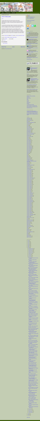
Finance (28, 138)
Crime (27, 125)
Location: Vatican (29, 215)
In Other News (7, 12)
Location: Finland (29, 182)
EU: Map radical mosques (31, 294)
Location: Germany (29, 184)
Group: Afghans (29, 140)
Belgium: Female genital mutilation (33, 344)
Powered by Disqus (29, 59)
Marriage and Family (29, 217)
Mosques (28, 103)
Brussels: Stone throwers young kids (33, 328)
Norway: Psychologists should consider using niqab (32, 378)
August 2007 (30, 253)
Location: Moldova (29, 198)
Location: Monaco (29, 199)
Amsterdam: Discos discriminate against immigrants (32, 271)
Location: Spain (29, 210)
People (28, 101)
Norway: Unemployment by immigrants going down (32, 300)
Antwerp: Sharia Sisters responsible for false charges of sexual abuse (34, 79)
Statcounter (28, 417)
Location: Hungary (29, 186)
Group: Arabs (28, 141)
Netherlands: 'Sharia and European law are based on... (33, 355)
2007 (28, 247)
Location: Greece (29, 185)
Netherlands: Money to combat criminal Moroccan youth (32, 332)
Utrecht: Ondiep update (6, 16)
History (28, 155)
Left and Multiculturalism (30, 169)
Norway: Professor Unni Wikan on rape (32, 89)
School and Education (30, 231)
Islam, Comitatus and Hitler (32, 373)
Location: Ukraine (29, 213)
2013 (28, 240)
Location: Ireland (29, 188)
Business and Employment (30, 122)
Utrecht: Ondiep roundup (8, 37)
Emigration (28, 135)
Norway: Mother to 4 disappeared (32, 306)
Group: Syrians (29, 150)
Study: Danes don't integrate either (33, 341)
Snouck (18, 35)
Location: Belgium (29, 173)
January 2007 (30, 412)
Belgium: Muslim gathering (32, 345)
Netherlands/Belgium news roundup (33, 387)
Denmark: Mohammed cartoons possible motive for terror (32, 365)
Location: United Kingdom (30, 214)
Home (3, 12)
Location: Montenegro (30, 200)
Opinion (28, 224)
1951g (29, 32)
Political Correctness (29, 226)
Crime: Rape (28, 126)
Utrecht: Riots (14, 37)
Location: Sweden (29, 211)
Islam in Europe (5, 4)
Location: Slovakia (29, 209)
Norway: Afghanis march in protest (33, 313)
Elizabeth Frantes (31, 39)
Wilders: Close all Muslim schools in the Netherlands (33, 400)
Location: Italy (29, 189)
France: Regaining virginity (32, 398)
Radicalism (28, 229)
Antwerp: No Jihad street (31, 278)
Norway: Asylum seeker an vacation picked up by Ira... (33, 336)
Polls (27, 228)
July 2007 (29, 254)
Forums (28, 100)
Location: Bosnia (29, 174)
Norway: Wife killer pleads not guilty (33, 277)
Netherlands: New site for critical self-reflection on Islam (34, 69)
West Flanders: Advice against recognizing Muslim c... (32, 262)
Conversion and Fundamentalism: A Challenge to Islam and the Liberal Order (32, 111)
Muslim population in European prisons (32, 106)
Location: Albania (29, 170)
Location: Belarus (29, 172)
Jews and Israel (29, 167)
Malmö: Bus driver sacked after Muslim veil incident (32, 396)
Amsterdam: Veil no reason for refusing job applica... (32, 349)
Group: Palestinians (29, 148)
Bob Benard (30, 45)
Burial (27, 121)
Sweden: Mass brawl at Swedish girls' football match (32, 352)
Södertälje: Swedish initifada (32, 384)
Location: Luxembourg (30, 195)
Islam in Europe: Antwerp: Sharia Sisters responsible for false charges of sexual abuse (32, 37)
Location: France (29, 183)
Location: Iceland (29, 187)
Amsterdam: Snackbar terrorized (32, 350)
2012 (28, 241)
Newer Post (4, 46)
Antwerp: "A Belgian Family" (32, 397)
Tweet (2, 18)
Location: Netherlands (30, 201)
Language (28, 168)
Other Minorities (29, 225)
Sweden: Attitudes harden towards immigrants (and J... (33, 266)
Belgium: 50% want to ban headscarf (33, 281)
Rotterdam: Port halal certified (32, 274)
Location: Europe (29, 181)
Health (28, 153)
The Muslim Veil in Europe (30, 104)
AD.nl (12, 35)
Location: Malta (29, 197)
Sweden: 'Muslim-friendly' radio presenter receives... (32, 330)
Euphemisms (28, 102)
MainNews (28, 216)
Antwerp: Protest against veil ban (32, 353)
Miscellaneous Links (29, 107)
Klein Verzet (22, 35)
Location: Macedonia (29, 196)
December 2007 (30, 248)
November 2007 (30, 249)
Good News (28, 139)
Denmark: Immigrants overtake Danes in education (32, 310)
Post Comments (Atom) (8, 48)
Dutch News (6, 35)
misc (27, 218)
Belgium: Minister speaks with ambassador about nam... (32, 269)
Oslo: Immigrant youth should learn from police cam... (33, 347)
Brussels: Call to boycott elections (33, 267)
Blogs (27, 99)
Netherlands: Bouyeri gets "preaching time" (31, 361)
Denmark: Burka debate (31, 394)
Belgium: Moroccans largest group (33, 314)
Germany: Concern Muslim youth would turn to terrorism (32, 375)
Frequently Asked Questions (30, 20)
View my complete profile (30, 18)
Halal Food (28, 152)
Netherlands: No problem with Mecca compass (32, 272)
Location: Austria (29, 171)
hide (27, 154)
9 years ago (35, 37)
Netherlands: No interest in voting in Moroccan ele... (33, 368)
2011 (28, 242)
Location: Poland (29, 203)
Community (28, 123)
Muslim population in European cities (32, 84)
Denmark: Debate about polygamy (33, 291)
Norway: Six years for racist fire (32, 290)
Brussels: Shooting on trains (32, 363)
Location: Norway (29, 202)
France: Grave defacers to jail (32, 362)
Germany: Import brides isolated (32, 340)
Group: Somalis (29, 149)
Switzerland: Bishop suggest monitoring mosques (32, 283)
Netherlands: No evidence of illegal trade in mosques (33, 380)
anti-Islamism (28, 119)
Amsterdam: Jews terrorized (32, 327)
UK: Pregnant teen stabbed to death (33, 335)
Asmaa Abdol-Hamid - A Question (32, 301)
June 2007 (30, 255)
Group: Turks (28, 151)
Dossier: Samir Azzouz (30, 134)
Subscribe (13, 12)
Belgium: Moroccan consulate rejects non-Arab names (33, 293)
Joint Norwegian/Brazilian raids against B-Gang (32, 370)
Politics (28, 227)
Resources (28, 230)
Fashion (28, 137)
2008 (28, 246)
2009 (28, 245)
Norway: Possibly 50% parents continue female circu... (32, 392)
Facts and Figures (29, 136)
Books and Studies (29, 120)
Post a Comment (5, 43)
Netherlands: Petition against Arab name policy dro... (33, 280)
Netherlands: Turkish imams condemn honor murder (32, 312)
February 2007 (30, 411)
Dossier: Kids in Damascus (30, 133)
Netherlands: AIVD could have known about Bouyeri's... (32, 357)
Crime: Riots (28, 127)
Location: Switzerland (30, 212)
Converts (28, 124)
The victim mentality (31, 401)
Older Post (23, 46)
